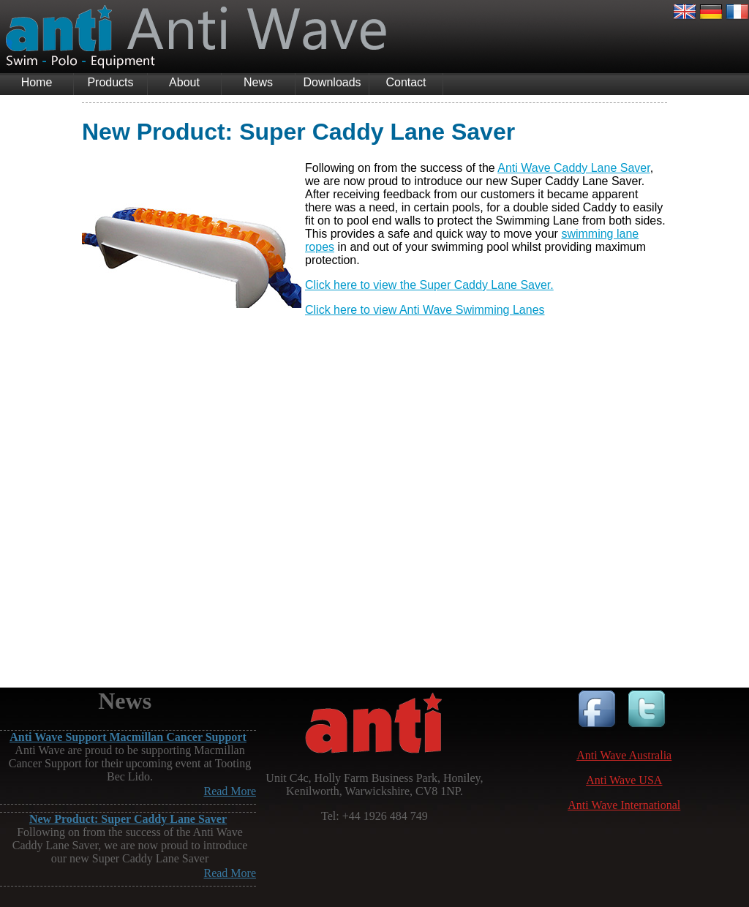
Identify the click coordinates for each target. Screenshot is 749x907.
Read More (229, 791)
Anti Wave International (624, 805)
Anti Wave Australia (623, 755)
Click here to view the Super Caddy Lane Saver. (429, 285)
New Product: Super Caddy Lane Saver (128, 819)
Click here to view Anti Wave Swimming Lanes (425, 310)
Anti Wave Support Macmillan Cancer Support (128, 737)
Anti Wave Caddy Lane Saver (573, 168)
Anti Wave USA (624, 780)
